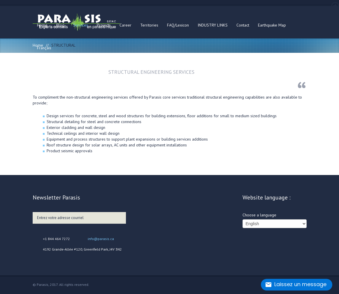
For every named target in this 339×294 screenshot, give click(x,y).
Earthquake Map (272, 25)
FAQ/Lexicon (178, 25)
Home (42, 25)
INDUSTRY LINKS (213, 25)
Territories (149, 25)
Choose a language (259, 215)
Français (44, 47)
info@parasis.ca (101, 239)
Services (80, 25)
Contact (242, 25)
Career (125, 25)
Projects (104, 25)
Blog (60, 25)
